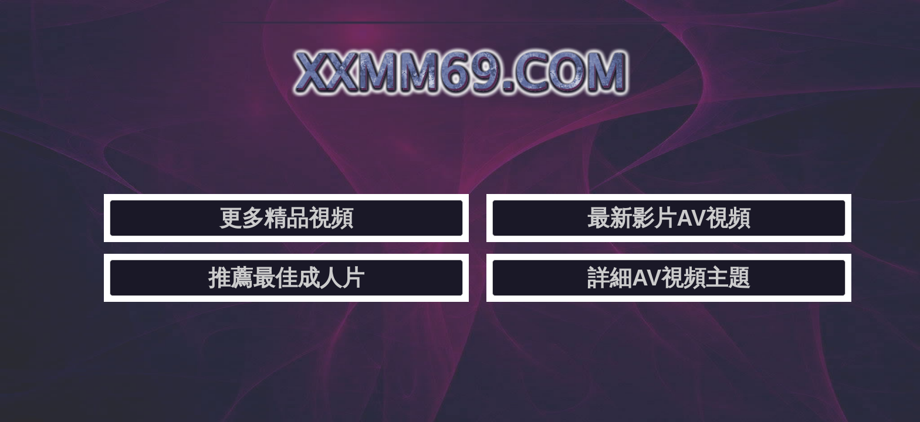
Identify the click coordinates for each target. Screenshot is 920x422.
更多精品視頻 (235, 138)
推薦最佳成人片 (554, 138)
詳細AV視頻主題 (714, 138)
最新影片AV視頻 (394, 138)
